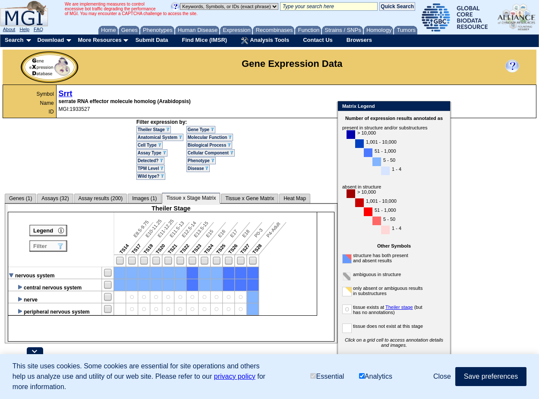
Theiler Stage (154, 129)
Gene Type (201, 129)
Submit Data (152, 40)
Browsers (359, 40)
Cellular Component (210, 153)
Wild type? (151, 176)
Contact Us (318, 40)
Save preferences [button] (491, 376)
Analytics (375, 376)
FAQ (38, 29)
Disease (198, 168)
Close (442, 107)
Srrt (65, 93)
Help (24, 29)
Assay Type (152, 153)
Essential (327, 376)
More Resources (99, 40)
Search (14, 40)
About (9, 29)
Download (50, 40)
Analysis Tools (265, 40)
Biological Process (209, 145)
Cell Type (149, 145)
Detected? (150, 160)
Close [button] (442, 376)
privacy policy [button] (234, 376)
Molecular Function (210, 137)
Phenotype (201, 160)
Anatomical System (160, 137)
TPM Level (151, 168)
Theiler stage (399, 307)
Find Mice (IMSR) (204, 40)
